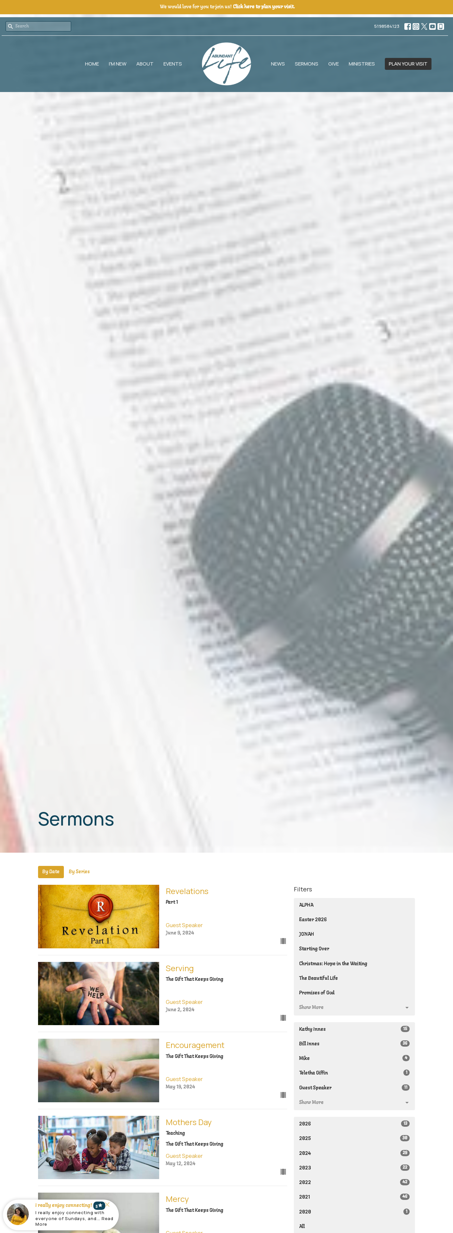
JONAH (306, 934)
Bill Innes (354, 1043)
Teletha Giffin (354, 1072)
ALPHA (306, 905)
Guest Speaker (354, 1087)
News (278, 63)
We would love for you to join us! (227, 7)
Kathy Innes (354, 1029)
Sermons (306, 63)
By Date (51, 872)
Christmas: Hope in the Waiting (333, 964)
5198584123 (386, 26)
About (145, 63)
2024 (354, 1153)
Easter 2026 (313, 920)
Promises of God (317, 993)
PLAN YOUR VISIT (408, 63)
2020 (354, 1212)
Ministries (362, 63)
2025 (354, 1138)
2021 (354, 1197)
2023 (354, 1167)
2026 (354, 1123)
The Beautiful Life (318, 978)
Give (333, 63)
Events (172, 63)
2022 (354, 1182)
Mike (354, 1058)
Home (92, 63)
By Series (79, 872)
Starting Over (314, 949)
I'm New (117, 63)
